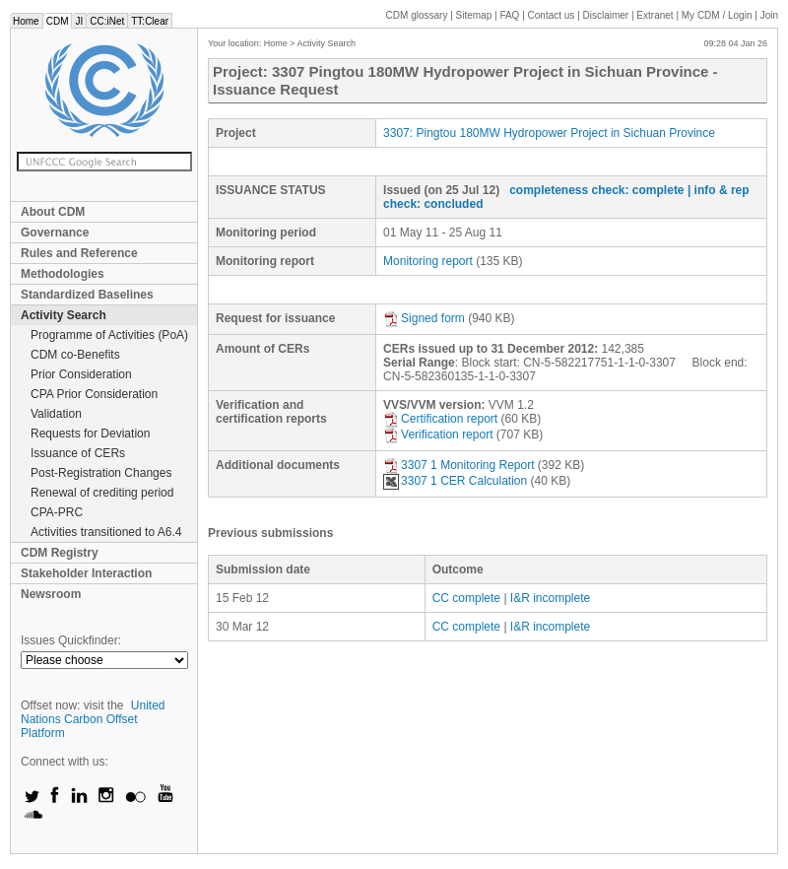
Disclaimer (606, 15)
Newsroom (51, 594)
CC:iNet (107, 21)
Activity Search (63, 315)
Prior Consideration (81, 374)
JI (79, 21)
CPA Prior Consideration (94, 394)
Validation (56, 414)
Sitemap (474, 15)
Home (26, 21)
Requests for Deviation (90, 433)
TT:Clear (149, 21)
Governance (55, 232)
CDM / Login (718, 15)
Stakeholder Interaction (86, 573)
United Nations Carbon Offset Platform (93, 719)
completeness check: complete (596, 190)
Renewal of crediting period (102, 493)
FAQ (509, 15)
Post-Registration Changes (101, 473)
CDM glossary (417, 15)
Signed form (424, 318)
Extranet (654, 15)
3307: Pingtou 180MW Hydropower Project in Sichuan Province (549, 133)
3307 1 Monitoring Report (458, 465)
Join (769, 15)
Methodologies (62, 274)
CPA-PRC (57, 512)
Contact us (551, 15)
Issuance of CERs (78, 453)
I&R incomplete (550, 598)
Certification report (440, 419)
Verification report (437, 434)
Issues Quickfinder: (71, 640)
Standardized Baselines (87, 294)
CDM (57, 21)
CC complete (466, 598)
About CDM (53, 212)
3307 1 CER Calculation (455, 481)
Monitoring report (428, 261)
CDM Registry (59, 553)
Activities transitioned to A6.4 (106, 532)
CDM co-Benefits (75, 355)
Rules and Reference (79, 253)
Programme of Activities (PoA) (109, 335)
